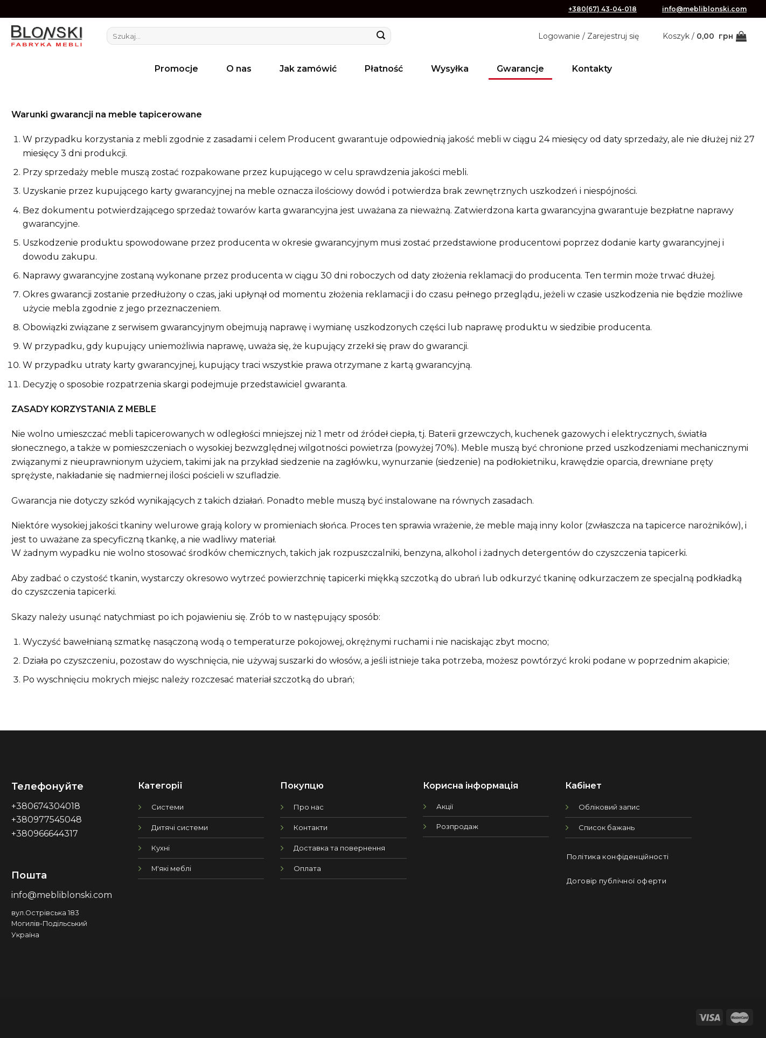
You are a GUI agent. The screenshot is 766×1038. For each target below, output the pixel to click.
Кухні (160, 848)
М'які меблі (171, 868)
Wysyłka (450, 69)
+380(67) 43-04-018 (602, 9)
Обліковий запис (609, 807)
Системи (167, 807)
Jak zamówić (308, 69)
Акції (444, 806)
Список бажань (607, 827)
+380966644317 (44, 833)
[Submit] (381, 36)
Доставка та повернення (339, 848)
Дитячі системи (179, 827)
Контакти (311, 827)
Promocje (176, 69)
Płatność (384, 69)
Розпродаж (457, 826)
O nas (239, 69)
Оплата (307, 868)
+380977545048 (46, 819)
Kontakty (592, 69)
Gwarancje (520, 69)
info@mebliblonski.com (704, 9)
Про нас (309, 807)
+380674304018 (45, 806)
